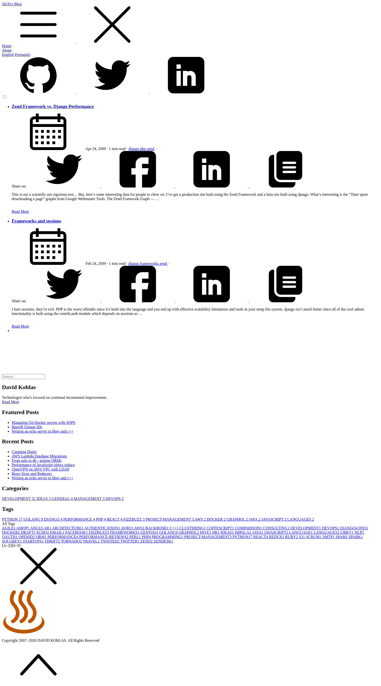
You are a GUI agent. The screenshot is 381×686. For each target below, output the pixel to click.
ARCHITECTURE (68, 528)
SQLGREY (12, 541)
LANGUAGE (301, 532)
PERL (135, 537)
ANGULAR (41, 528)
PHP (101, 519)
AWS (201, 519)
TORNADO (72, 541)
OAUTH (10, 537)
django (134, 149)
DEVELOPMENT (19, 499)
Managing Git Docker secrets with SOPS (44, 422)
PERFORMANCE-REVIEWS (104, 537)
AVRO (127, 528)
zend (151, 149)
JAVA (255, 519)
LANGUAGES (300, 519)
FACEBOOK (77, 532)
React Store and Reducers (32, 474)
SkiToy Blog (190, 23)
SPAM (342, 537)
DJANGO (53, 519)
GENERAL (63, 499)
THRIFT (52, 541)
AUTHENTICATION (102, 528)
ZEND (147, 541)
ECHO (43, 532)
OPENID (27, 537)
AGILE (9, 528)
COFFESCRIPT (221, 528)
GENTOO (149, 532)
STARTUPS (34, 541)
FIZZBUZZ (134, 519)
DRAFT (28, 532)
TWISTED (110, 541)
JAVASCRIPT (274, 519)
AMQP (23, 528)
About (7, 50)
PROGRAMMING (168, 537)
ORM (41, 537)
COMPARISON (249, 528)
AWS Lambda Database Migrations (39, 456)
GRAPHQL (238, 519)
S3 (302, 537)
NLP (359, 532)
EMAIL (57, 532)
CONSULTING (276, 528)
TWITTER (130, 541)
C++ (175, 528)
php (143, 149)
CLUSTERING (193, 528)
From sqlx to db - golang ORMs (36, 460)
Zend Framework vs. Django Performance (53, 106)
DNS (363, 528)
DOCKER (217, 519)
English (8, 55)
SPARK (356, 537)
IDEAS (44, 499)
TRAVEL (92, 541)
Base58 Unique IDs (27, 427)
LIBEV (347, 532)
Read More (20, 211)
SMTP (329, 537)
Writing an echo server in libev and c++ (42, 431)
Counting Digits (24, 452)
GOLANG (34, 519)
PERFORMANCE (79, 519)
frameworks (149, 263)
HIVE (206, 532)
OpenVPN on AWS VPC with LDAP (40, 469)
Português (22, 55)
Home (6, 46)
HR (216, 532)
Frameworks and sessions (36, 220)
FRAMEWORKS (125, 532)
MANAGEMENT (89, 499)
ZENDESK (163, 541)
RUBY (292, 537)
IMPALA (243, 532)
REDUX (277, 537)
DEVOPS (114, 499)
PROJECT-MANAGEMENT (170, 519)
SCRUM (314, 537)
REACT (115, 519)
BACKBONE (157, 528)
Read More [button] (10, 402)
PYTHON (13, 519)
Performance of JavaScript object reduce (43, 465)
